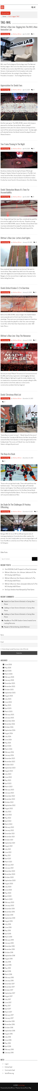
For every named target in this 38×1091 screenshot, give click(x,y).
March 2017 (8, 1012)
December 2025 (10, 683)
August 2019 (9, 921)
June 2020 (8, 890)
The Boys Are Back (8, 454)
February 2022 (9, 827)
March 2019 (8, 937)
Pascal (6, 627)
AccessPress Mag (26, 1088)
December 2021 (9, 833)
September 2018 (10, 956)
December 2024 (10, 721)
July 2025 (8, 699)
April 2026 (8, 671)
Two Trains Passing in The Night (13, 144)
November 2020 (10, 874)
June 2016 (8, 1040)
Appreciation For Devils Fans (11, 85)
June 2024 (8, 740)
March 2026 (8, 674)
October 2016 (9, 1027)
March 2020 (8, 899)
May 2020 (8, 893)
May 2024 (8, 743)
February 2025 (9, 715)
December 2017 (9, 984)
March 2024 (8, 749)
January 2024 (9, 755)
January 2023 (9, 793)
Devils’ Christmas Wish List (11, 394)
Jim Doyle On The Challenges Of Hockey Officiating (16, 506)
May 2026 (8, 668)
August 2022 (9, 808)
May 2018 (8, 968)
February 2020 (9, 902)
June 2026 (8, 664)
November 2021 (10, 837)
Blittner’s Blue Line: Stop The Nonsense (16, 335)
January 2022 (9, 830)
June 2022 (8, 815)
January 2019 (9, 943)
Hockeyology (5, 34)
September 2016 (10, 1031)
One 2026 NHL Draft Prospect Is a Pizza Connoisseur (21, 569)
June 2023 (8, 777)
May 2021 (8, 855)
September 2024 (10, 730)
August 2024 (9, 733)
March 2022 (8, 824)
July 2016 (8, 1037)
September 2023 (10, 768)
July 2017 (8, 999)
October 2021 (9, 840)
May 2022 (8, 818)
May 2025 (8, 705)
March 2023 (8, 787)
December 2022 (10, 796)
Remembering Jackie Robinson (20, 627)
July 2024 (8, 736)
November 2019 (10, 912)
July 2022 (8, 812)
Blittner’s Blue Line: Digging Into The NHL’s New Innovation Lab (19, 28)
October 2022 (9, 802)
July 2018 (8, 962)
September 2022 (10, 805)
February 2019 (9, 940)
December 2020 (10, 871)
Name (2, 635)
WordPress (11, 1088)
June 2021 (8, 852)
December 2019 (10, 909)
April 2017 (8, 1009)
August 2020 (9, 884)
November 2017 (10, 987)
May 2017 (8, 1006)
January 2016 (9, 1053)
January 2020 (9, 905)
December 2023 (10, 758)
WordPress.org (9, 1073)
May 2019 (8, 930)
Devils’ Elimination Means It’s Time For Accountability (15, 191)
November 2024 (10, 724)
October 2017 (9, 990)
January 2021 (9, 868)
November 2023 (10, 761)
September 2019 (10, 918)
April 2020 (8, 896)
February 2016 (9, 1049)
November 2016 (10, 1024)
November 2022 (10, 799)
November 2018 (10, 949)
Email (2, 642)
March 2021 (8, 862)
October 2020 (9, 877)
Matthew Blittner (17, 34)
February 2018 (9, 977)
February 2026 (9, 677)
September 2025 (10, 693)
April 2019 (8, 934)
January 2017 (9, 1018)
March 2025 (8, 711)
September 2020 (10, 880)
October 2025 (9, 690)
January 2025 (9, 718)
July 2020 (8, 887)
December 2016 (10, 1021)
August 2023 (9, 771)
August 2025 (9, 696)
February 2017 (9, 1015)
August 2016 (9, 1034)
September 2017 (10, 993)
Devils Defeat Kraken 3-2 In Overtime (15, 288)
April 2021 (8, 858)
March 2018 (8, 974)
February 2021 (9, 865)
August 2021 (8, 846)
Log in (7, 1064)
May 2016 (8, 1043)
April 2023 (8, 783)
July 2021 (8, 849)
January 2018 (9, 981)
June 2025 (8, 702)
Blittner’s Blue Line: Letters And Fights (15, 237)
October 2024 (9, 727)
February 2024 (9, 752)
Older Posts (4, 552)
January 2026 (9, 680)
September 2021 (10, 843)
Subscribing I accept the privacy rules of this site (14, 649)
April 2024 (8, 746)
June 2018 (8, 965)
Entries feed (8, 1067)
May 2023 (8, 780)
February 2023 (9, 790)
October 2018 (9, 952)
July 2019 (8, 924)
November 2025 (10, 686)
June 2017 (8, 1002)
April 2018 (8, 971)
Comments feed (10, 1070)
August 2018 (9, 959)
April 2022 (8, 821)
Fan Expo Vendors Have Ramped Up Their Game (20, 590)
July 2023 (8, 774)
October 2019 (9, 915)
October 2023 (9, 765)
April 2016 (8, 1046)
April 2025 (8, 708)
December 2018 (10, 946)
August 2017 (8, 996)
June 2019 (8, 927)
